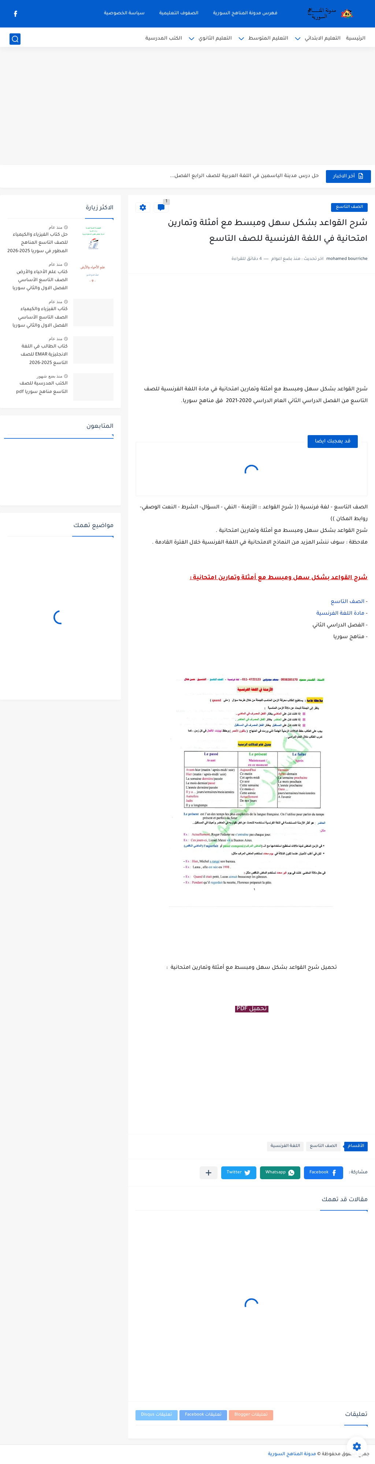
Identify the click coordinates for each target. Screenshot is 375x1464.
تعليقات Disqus (156, 1415)
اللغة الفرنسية (285, 1146)
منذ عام (55, 227)
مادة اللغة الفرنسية (340, 614)
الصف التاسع (349, 207)
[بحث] (15, 39)
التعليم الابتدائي (323, 38)
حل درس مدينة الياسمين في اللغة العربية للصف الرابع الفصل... (244, 176)
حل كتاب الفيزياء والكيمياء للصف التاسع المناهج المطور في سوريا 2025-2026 (37, 243)
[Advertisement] (187, 108)
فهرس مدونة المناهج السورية (245, 13)
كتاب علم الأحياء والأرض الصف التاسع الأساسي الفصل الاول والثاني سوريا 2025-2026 (40, 282)
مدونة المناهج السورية (292, 1454)
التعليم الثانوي (215, 38)
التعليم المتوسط (268, 38)
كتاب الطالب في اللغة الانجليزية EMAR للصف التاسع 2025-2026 (44, 355)
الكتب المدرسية (163, 38)
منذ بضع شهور (49, 376)
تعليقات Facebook (203, 1415)
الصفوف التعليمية (178, 13)
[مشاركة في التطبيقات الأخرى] (209, 1172)
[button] (323, 1172)
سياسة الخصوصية (124, 13)
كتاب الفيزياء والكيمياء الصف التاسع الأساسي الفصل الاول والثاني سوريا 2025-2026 (40, 319)
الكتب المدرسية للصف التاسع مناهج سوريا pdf (42, 387)
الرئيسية (355, 38)
